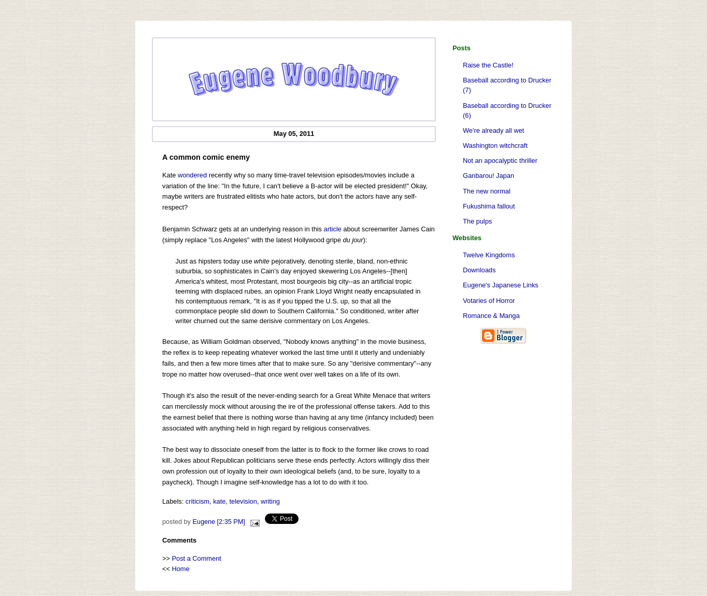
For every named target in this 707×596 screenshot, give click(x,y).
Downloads (479, 270)
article (333, 229)
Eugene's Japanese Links (500, 285)
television (243, 501)
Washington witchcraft (495, 145)
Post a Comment (196, 558)
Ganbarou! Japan (488, 175)
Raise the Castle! (488, 65)
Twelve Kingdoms (489, 255)
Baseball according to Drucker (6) (507, 110)
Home (181, 569)
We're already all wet (493, 130)
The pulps (477, 221)
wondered (192, 175)
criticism (197, 501)
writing (270, 501)
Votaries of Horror (489, 300)
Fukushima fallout (489, 206)
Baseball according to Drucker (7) (507, 85)
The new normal (487, 191)
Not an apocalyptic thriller (500, 160)
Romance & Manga (491, 316)
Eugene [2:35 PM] (218, 521)
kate (219, 501)
